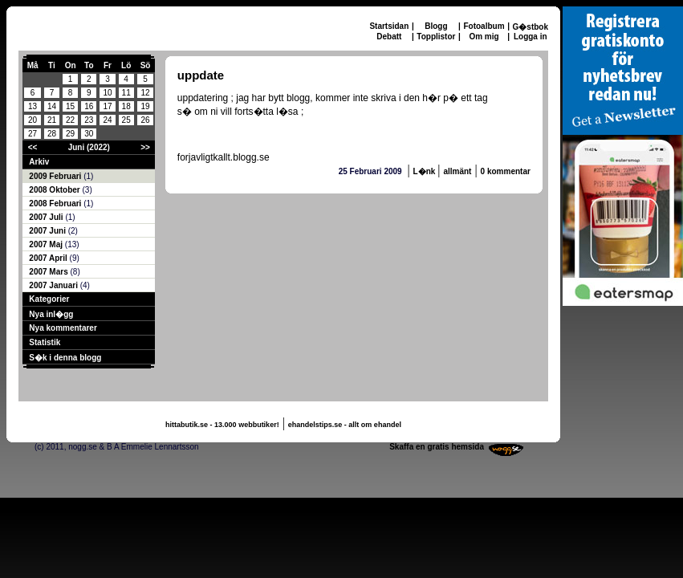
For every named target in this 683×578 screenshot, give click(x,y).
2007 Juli (47, 217)
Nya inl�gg (51, 314)
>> (145, 147)
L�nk (425, 171)
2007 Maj (46, 244)
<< (33, 147)
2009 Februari (56, 176)
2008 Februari (56, 203)
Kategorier (49, 299)
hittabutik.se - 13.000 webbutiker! (222, 425)
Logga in (530, 36)
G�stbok (530, 26)
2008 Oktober (55, 189)
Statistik (44, 342)
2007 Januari (54, 285)
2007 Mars (49, 271)
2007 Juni (48, 230)
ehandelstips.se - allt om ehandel (344, 425)
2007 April (49, 258)
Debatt (388, 36)
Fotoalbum (483, 26)
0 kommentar (506, 171)
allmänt (457, 171)
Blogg (436, 26)
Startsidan (389, 26)
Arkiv (39, 161)
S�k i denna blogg (65, 357)
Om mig (483, 36)
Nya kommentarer (62, 328)
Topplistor (436, 36)
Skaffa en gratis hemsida (436, 446)
